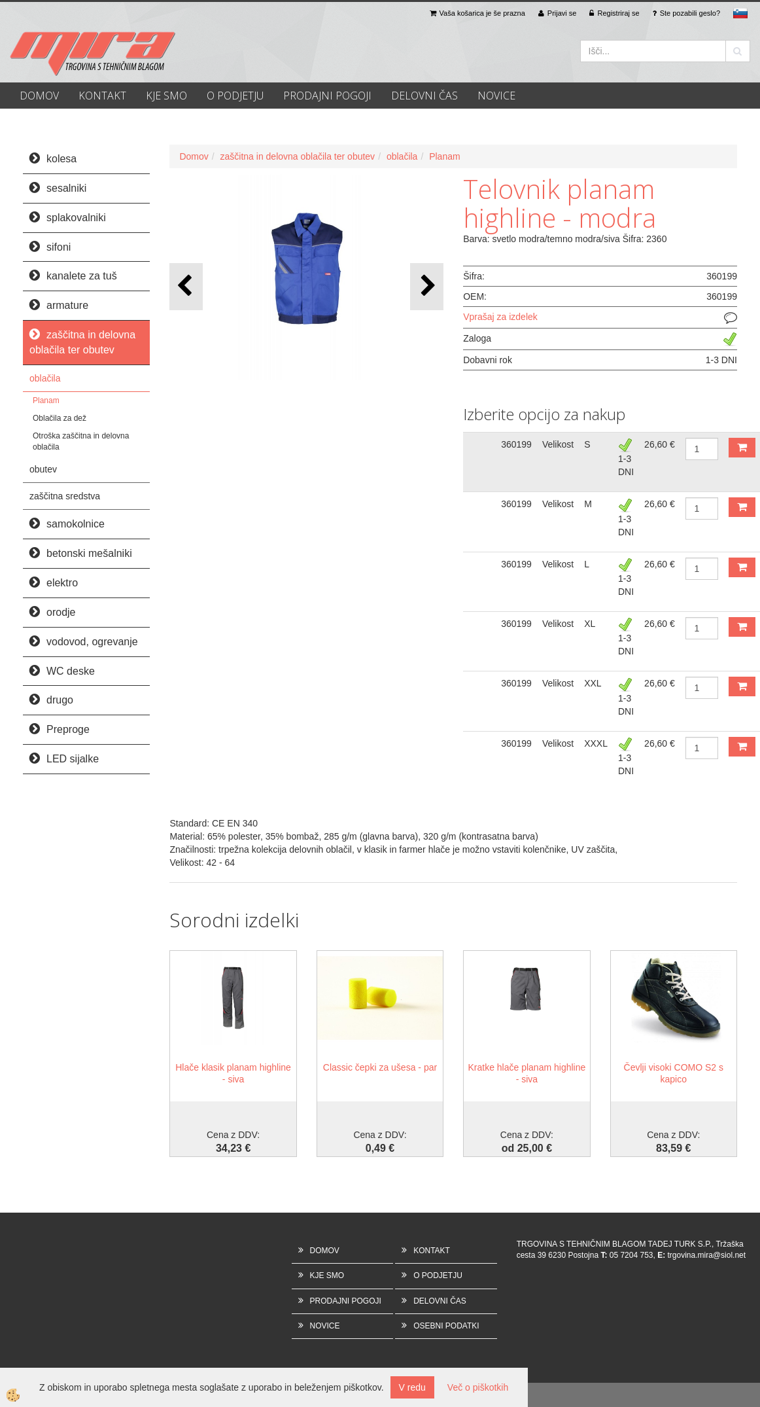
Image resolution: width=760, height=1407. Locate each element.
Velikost (558, 444)
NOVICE (496, 95)
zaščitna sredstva (64, 496)
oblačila (44, 378)
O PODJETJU (235, 95)
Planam (46, 400)
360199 (516, 444)
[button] (426, 286)
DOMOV (39, 95)
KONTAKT (102, 95)
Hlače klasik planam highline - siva (233, 1073)
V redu (412, 1387)
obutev (43, 469)
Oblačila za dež (59, 418)
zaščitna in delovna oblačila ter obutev (297, 156)
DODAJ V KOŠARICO (742, 447)
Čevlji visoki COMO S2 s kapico (673, 1073)
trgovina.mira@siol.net (707, 1255)
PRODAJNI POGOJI (327, 95)
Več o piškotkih (477, 1387)
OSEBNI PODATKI (446, 1325)
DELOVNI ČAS (424, 95)
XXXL (596, 743)
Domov (193, 156)
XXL (592, 683)
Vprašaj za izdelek (500, 317)
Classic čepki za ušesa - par (380, 1067)
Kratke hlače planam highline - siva (526, 1073)
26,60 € (659, 444)
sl (740, 13)
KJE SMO (166, 95)
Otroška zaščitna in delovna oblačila (81, 441)
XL (589, 623)
